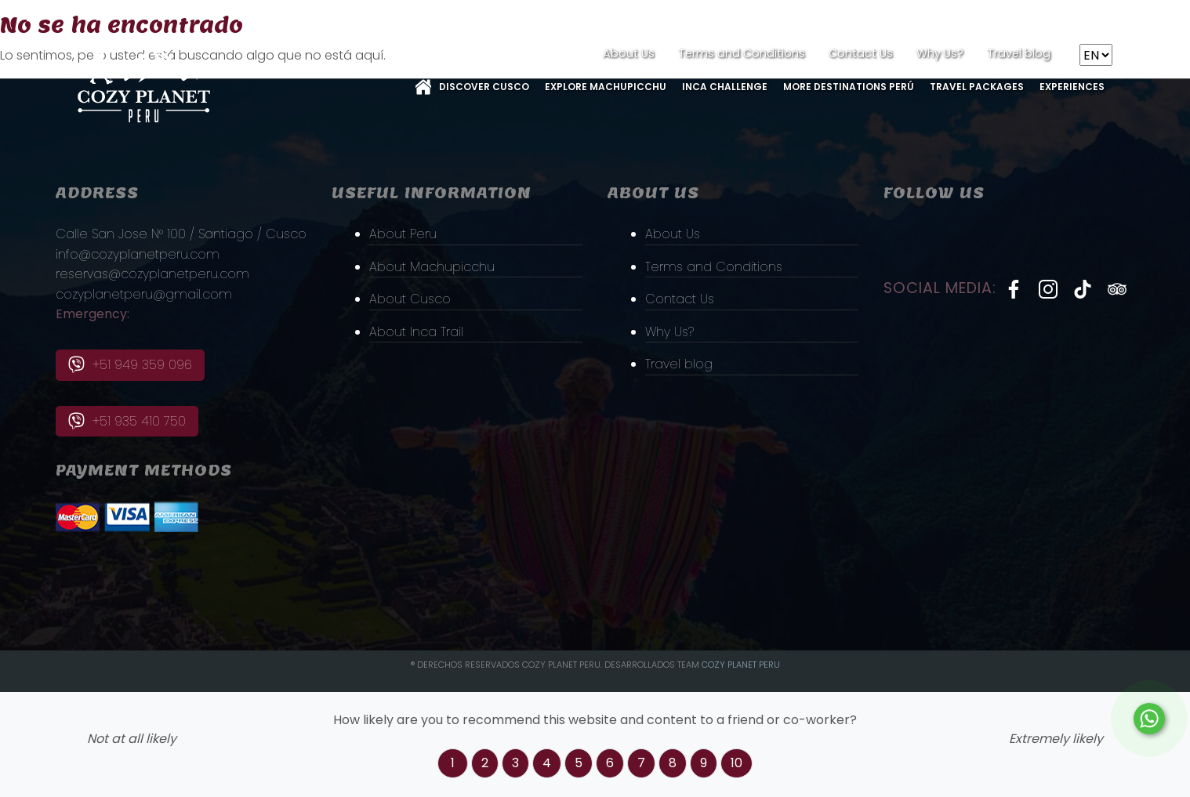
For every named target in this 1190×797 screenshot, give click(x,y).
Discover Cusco (484, 86)
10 (736, 763)
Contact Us (861, 53)
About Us (629, 53)
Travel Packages (977, 86)
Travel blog (1018, 53)
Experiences (1072, 86)
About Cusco (410, 299)
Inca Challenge (724, 86)
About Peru (403, 234)
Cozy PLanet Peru (741, 664)
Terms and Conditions (741, 53)
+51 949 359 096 (130, 365)
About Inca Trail (416, 332)
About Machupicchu (432, 267)
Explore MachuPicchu (605, 86)
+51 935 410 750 (127, 421)
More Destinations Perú (848, 86)
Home (423, 87)
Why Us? (939, 53)
